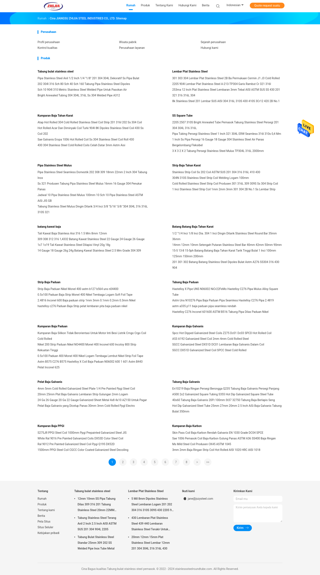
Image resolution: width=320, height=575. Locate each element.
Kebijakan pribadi (48, 533)
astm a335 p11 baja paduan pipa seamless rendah (204, 306)
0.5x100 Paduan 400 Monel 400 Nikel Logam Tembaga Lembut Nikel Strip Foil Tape (90, 356)
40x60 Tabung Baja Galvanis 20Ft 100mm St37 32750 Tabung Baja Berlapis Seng (223, 400)
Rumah (42, 498)
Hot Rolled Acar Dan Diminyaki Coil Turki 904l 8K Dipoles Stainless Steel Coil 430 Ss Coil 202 (90, 130)
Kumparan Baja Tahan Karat (55, 115)
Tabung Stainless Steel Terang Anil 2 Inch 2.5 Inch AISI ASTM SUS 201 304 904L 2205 (97, 523)
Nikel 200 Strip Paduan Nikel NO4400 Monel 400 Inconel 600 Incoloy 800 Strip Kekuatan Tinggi (87, 347)
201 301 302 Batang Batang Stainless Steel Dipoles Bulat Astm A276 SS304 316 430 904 (225, 264)
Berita (41, 515)
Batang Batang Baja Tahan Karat (192, 226)
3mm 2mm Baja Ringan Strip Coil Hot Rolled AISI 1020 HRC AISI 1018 (216, 449)
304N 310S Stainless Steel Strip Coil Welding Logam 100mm (210, 177)
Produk (42, 504)
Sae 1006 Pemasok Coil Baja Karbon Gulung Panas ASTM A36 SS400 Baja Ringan (224, 438)
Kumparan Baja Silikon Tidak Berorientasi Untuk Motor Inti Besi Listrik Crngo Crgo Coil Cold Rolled (92, 335)
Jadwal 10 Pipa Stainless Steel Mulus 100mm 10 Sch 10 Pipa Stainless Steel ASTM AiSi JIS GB (90, 197)
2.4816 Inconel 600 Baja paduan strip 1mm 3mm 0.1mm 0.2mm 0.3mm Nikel (87, 300)
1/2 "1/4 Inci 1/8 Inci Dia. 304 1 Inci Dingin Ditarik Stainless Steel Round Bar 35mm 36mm (224, 236)
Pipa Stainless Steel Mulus (55, 165)
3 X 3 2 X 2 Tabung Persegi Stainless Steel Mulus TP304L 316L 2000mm (218, 151)
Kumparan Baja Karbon (187, 426)
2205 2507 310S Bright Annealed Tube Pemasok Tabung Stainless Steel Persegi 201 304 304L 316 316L (225, 125)
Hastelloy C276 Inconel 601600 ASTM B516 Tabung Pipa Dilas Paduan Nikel (220, 311)
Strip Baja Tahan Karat (186, 165)
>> (207, 462)
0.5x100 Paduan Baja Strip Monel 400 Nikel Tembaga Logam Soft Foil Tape (85, 294)
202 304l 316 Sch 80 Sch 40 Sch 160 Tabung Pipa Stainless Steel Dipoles (84, 84)
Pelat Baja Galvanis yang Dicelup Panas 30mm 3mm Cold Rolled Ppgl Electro (86, 405)
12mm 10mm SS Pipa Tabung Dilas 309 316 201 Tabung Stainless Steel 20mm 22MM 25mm (97, 505)
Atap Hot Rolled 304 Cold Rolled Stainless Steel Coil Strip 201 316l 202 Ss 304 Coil (90, 122)
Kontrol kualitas (47, 47)
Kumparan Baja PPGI (51, 426)
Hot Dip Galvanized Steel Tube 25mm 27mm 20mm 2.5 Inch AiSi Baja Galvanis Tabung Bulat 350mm (227, 408)
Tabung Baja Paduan (185, 282)
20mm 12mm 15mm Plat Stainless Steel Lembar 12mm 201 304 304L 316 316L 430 (150, 542)
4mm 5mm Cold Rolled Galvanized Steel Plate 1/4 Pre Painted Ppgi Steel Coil (86, 388)
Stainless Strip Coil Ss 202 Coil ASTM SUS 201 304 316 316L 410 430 (216, 172)
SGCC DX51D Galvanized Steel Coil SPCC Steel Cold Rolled (209, 350)
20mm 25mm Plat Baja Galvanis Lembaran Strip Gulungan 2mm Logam (83, 394)
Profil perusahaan (49, 42)
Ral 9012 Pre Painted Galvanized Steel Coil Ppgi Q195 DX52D (76, 444)
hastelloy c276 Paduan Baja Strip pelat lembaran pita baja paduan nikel (82, 306)
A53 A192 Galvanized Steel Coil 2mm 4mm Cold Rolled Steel (210, 338)
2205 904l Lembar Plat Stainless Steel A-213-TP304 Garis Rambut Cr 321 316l (221, 84)
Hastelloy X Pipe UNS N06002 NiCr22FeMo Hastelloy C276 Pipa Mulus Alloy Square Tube (225, 291)
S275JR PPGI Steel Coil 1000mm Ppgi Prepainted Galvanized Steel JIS (82, 432)
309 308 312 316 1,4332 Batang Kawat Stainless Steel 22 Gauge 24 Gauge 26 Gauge (91, 239)
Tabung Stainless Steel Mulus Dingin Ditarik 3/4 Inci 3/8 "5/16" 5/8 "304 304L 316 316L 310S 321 (93, 209)
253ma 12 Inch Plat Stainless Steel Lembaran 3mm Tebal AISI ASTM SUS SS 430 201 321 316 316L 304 (226, 92)
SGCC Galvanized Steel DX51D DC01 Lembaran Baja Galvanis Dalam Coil (218, 344)
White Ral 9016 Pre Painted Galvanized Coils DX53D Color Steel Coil (80, 438)
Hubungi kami (209, 47)
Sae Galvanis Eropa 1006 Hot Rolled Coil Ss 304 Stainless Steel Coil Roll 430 (86, 139)
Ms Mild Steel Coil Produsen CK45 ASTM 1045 (201, 444)
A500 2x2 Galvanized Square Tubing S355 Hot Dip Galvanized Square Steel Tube (222, 394)
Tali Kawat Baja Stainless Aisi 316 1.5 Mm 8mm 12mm (72, 233)
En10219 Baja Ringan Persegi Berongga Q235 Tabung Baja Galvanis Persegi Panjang (225, 388)
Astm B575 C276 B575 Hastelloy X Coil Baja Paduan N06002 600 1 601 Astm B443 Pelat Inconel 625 (90, 364)
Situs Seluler (45, 527)
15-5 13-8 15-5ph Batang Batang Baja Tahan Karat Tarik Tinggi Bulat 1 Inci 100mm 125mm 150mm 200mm (224, 253)
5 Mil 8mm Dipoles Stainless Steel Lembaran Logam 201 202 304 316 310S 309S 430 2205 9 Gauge (151, 505)
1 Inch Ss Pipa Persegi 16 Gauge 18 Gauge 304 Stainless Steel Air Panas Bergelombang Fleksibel (218, 142)
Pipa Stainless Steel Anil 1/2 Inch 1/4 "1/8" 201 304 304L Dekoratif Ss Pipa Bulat (88, 78)
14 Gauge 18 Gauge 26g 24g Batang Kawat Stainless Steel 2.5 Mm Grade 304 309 (89, 250)
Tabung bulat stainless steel (55, 71)
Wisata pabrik (128, 42)
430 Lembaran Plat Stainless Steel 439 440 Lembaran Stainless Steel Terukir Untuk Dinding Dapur (149, 524)
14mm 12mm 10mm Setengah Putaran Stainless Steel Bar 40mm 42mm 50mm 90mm (227, 244)
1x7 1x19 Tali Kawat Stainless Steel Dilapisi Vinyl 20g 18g (74, 244)
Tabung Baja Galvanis (186, 381)
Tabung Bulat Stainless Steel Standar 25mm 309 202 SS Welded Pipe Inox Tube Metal (96, 542)
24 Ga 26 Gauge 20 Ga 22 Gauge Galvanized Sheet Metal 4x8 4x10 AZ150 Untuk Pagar (92, 400)
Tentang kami (46, 510)
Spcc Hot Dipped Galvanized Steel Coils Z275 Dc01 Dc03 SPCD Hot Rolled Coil (221, 333)
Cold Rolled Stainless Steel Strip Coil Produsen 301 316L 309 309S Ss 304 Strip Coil (225, 183)
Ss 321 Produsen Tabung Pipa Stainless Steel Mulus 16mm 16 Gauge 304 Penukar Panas (90, 186)
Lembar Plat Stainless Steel (190, 71)
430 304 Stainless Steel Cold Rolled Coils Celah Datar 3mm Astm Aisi (81, 145)
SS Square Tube (182, 115)
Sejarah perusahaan (213, 42)
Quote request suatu (267, 5)
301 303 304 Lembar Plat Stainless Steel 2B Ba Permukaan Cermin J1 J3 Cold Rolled (226, 78)
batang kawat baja (49, 226)
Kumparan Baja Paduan (52, 326)
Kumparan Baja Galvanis (187, 326)
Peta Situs (44, 521)
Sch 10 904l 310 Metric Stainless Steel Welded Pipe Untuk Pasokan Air (82, 89)
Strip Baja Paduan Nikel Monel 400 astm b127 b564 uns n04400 (78, 289)
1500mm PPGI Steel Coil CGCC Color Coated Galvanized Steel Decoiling (83, 449)
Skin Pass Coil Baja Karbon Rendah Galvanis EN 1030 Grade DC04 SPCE (217, 432)
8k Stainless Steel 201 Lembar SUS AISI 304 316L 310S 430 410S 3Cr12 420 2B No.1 (226, 101)
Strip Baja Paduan (49, 282)
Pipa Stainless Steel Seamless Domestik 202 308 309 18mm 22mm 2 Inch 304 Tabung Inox (92, 174)
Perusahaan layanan (132, 47)
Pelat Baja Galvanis (50, 381)
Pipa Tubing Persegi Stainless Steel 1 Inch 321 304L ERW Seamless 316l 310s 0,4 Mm (226, 133)
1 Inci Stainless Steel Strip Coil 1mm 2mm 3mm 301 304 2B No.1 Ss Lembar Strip (224, 189)
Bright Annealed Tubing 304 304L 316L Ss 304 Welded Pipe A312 (79, 95)
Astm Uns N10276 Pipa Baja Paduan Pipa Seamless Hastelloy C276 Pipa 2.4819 (223, 300)
